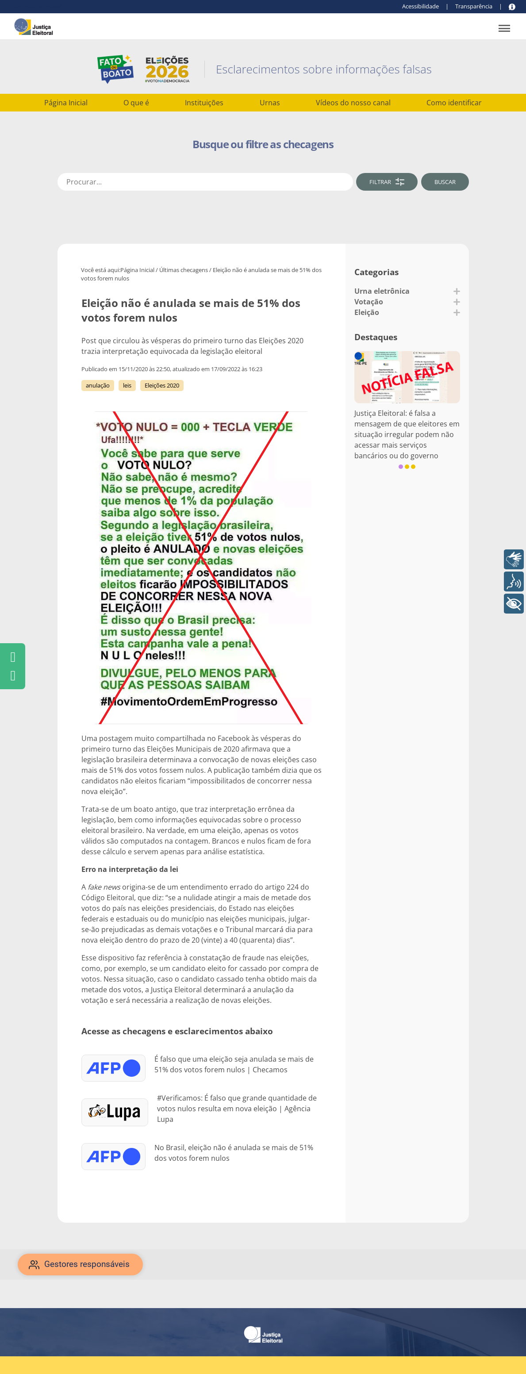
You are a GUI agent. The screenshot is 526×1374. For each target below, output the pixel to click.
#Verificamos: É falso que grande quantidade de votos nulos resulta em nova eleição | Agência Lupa (237, 1108)
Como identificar (454, 102)
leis (127, 385)
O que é (136, 102)
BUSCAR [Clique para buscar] (445, 182)
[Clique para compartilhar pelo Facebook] (13, 657)
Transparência (473, 6)
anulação (98, 385)
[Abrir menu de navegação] (504, 29)
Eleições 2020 (162, 385)
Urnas (270, 102)
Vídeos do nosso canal (353, 102)
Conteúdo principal (36, 6)
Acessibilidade (420, 6)
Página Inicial (66, 102)
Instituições (204, 102)
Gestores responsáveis (87, 1264)
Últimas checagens (183, 270)
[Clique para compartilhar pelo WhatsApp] (13, 675)
